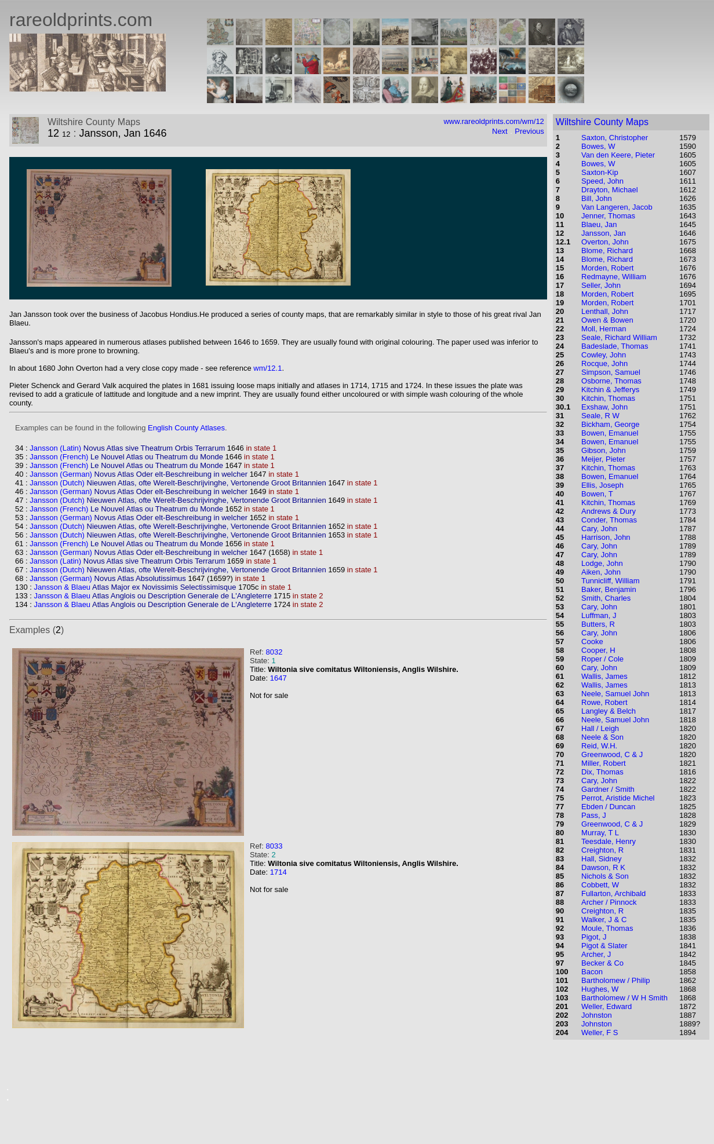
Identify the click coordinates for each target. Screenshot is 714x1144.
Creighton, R (602, 850)
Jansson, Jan (603, 233)
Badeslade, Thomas (614, 346)
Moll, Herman (603, 328)
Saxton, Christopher (614, 137)
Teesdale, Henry (608, 841)
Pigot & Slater (604, 945)
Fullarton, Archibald (613, 893)
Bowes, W (598, 146)
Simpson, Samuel (610, 372)
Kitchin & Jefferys (610, 389)
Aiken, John (601, 572)
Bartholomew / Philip (615, 980)
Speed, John (602, 181)
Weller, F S (599, 1032)
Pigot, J (593, 937)
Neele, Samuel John (615, 693)
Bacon (592, 971)
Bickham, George (610, 424)
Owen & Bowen (607, 320)
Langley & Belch (608, 711)
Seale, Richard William (619, 337)
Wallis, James (604, 676)
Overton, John (605, 241)
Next (500, 131)
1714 (278, 872)
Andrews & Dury (608, 511)
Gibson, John (603, 450)
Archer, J (596, 954)
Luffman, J (598, 615)
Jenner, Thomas (608, 215)
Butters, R (598, 624)
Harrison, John (606, 537)
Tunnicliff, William (610, 580)
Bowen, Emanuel (609, 433)
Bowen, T (597, 493)
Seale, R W (600, 415)
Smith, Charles (606, 598)
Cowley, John (603, 354)
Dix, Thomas (602, 771)
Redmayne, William (613, 276)
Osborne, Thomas (611, 381)
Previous (529, 131)
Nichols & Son (605, 876)
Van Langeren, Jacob (617, 207)
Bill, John (596, 198)
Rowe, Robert (604, 702)
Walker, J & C (603, 919)
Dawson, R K (603, 867)
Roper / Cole (602, 659)
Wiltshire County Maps (602, 122)
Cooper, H (598, 650)
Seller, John (601, 285)
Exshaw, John (604, 407)
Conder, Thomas (609, 520)
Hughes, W (599, 989)
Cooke (592, 641)
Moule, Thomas (607, 928)
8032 (273, 652)
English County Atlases (186, 427)
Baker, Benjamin (608, 589)
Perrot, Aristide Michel (617, 798)
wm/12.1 (267, 368)
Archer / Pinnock (608, 902)
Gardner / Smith (608, 789)
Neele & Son (602, 737)
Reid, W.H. (599, 745)
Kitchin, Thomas (608, 398)
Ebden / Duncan (608, 806)
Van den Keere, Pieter (618, 155)
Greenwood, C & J (612, 754)
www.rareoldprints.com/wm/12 (493, 121)
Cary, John (599, 528)
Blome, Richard (607, 250)
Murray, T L (600, 832)
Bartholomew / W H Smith (624, 997)
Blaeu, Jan (599, 224)
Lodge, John (602, 563)
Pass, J (593, 815)
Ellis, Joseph (602, 485)
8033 (273, 846)
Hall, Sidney (601, 858)
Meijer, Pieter (603, 459)
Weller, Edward (606, 1006)
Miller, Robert (603, 763)
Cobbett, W (600, 884)
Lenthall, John (604, 311)
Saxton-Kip (599, 172)
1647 (278, 678)
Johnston (596, 1015)
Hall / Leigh (600, 728)
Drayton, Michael (609, 189)
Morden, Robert (607, 268)
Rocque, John (604, 363)
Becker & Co (602, 963)
